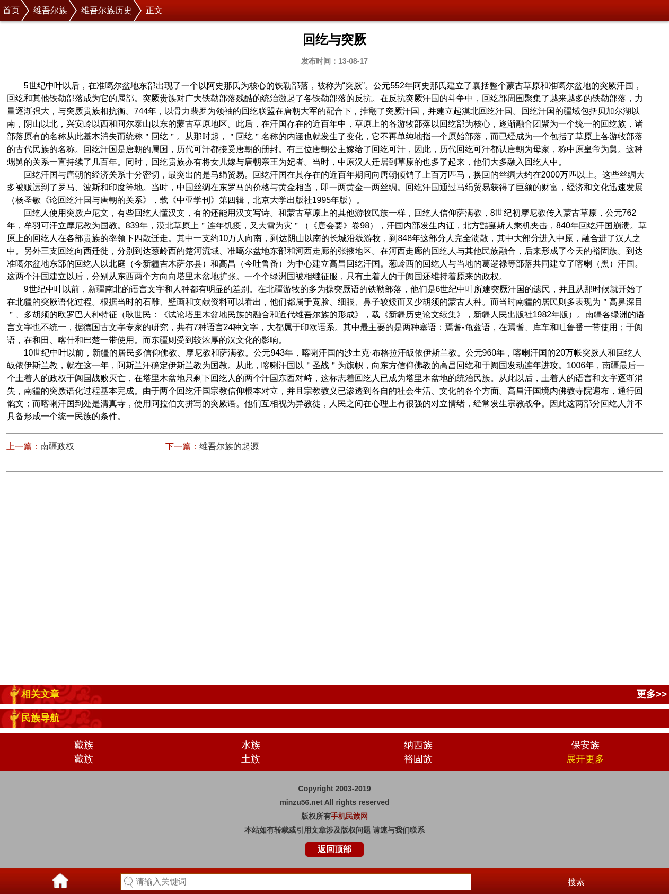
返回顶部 (334, 849)
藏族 (83, 745)
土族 (250, 759)
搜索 (576, 882)
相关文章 (40, 694)
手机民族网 (349, 816)
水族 (250, 745)
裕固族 (418, 759)
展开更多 (585, 759)
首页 (11, 10)
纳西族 (418, 745)
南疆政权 (57, 446)
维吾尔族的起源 (229, 446)
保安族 (585, 745)
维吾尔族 (50, 10)
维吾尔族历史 (106, 10)
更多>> (652, 694)
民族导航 (40, 718)
